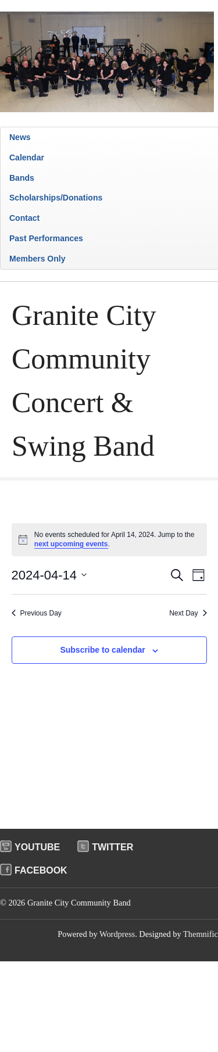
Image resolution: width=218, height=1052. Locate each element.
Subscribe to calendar (102, 649)
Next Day (187, 613)
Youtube (37, 847)
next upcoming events (71, 544)
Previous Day (37, 613)
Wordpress (117, 934)
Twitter (112, 847)
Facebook (41, 870)
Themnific (200, 934)
